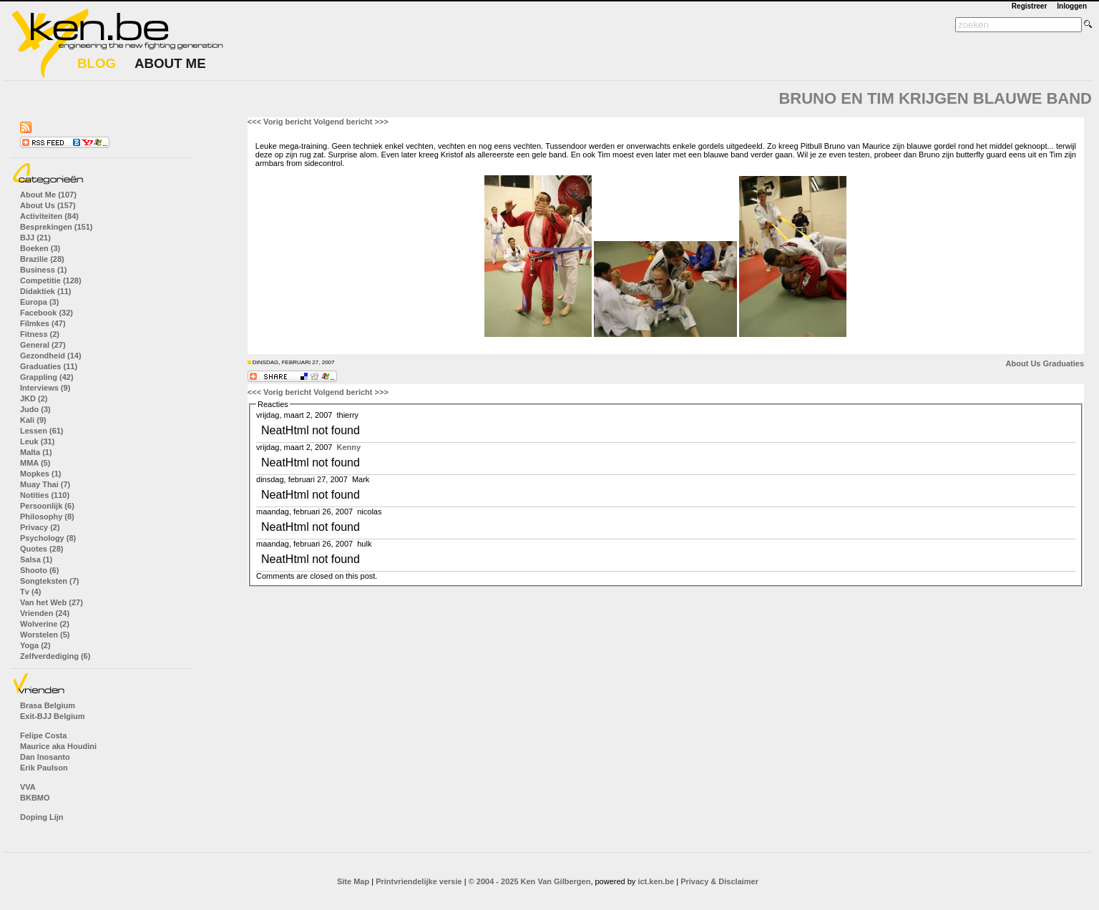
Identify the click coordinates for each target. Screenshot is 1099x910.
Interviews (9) (45, 387)
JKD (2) (34, 398)
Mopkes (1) (40, 473)
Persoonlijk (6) (47, 506)
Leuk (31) (37, 441)
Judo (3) (35, 409)
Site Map (353, 881)
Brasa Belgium (47, 705)
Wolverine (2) (44, 624)
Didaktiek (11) (46, 291)
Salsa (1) (36, 559)
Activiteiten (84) (49, 216)
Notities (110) (44, 495)
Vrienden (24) (44, 613)
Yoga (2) (35, 645)
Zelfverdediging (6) (55, 656)
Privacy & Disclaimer (719, 881)
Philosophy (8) (47, 516)
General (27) (43, 345)
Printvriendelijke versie (418, 881)
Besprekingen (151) (56, 226)
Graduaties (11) (48, 366)
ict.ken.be (656, 881)
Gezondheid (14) (51, 355)
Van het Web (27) (51, 602)
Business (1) (43, 269)
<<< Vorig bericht (279, 121)
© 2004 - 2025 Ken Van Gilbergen (530, 881)
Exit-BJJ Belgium (52, 716)
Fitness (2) (39, 334)
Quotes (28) (42, 548)
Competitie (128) (51, 280)
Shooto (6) (39, 570)
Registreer (1029, 6)
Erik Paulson (44, 767)
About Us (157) (48, 205)
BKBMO (35, 797)
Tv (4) (30, 591)
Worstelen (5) (44, 634)
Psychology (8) (48, 538)
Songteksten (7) (49, 581)
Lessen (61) (42, 430)
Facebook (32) (46, 312)
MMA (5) (35, 463)
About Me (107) (48, 194)
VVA (28, 787)
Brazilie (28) (42, 259)
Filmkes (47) (43, 323)
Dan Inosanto (45, 757)
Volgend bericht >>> (351, 121)
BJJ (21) (35, 237)
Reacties (273, 404)
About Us (1023, 363)
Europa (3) (39, 302)
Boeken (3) (40, 248)
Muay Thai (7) (45, 484)
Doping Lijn (41, 817)
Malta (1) (36, 452)
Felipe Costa (43, 735)
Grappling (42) (47, 377)
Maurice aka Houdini (58, 746)
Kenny (348, 447)
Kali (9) (33, 420)
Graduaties (1063, 363)
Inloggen (1072, 6)
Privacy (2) (40, 527)
